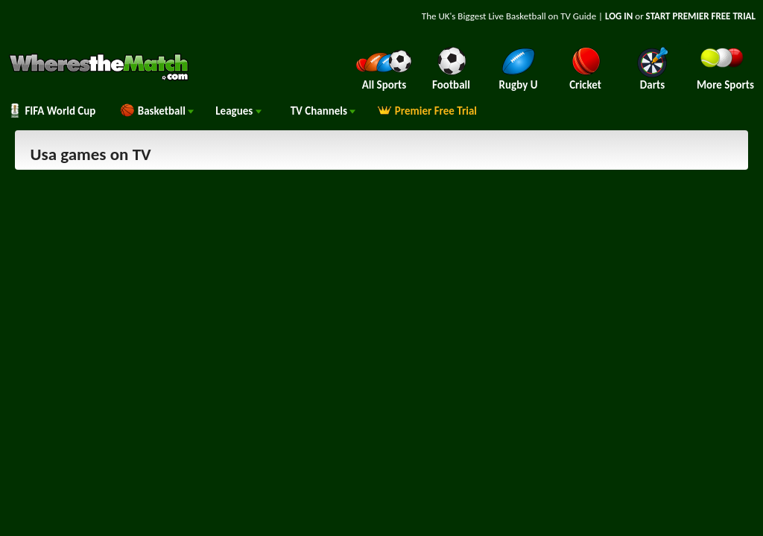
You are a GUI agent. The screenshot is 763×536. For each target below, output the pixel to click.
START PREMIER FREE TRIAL (701, 16)
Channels (323, 111)
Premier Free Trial (427, 111)
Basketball (157, 111)
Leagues (238, 111)
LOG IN (619, 16)
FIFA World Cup (51, 111)
